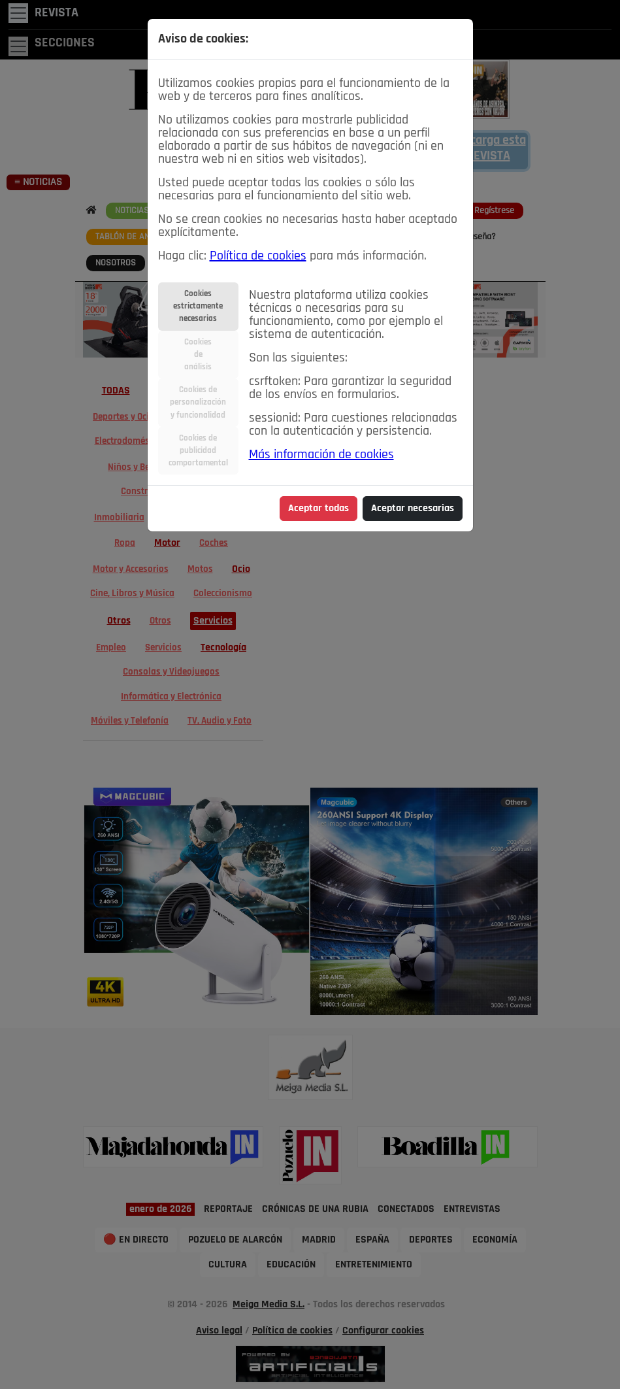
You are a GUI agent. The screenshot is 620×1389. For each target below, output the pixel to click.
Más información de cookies (321, 454)
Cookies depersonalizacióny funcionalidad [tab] (198, 402)
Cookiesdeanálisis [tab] (198, 354)
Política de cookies (258, 256)
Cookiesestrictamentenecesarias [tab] (198, 306)
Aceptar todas (318, 508)
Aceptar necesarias (412, 508)
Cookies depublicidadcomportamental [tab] (198, 450)
